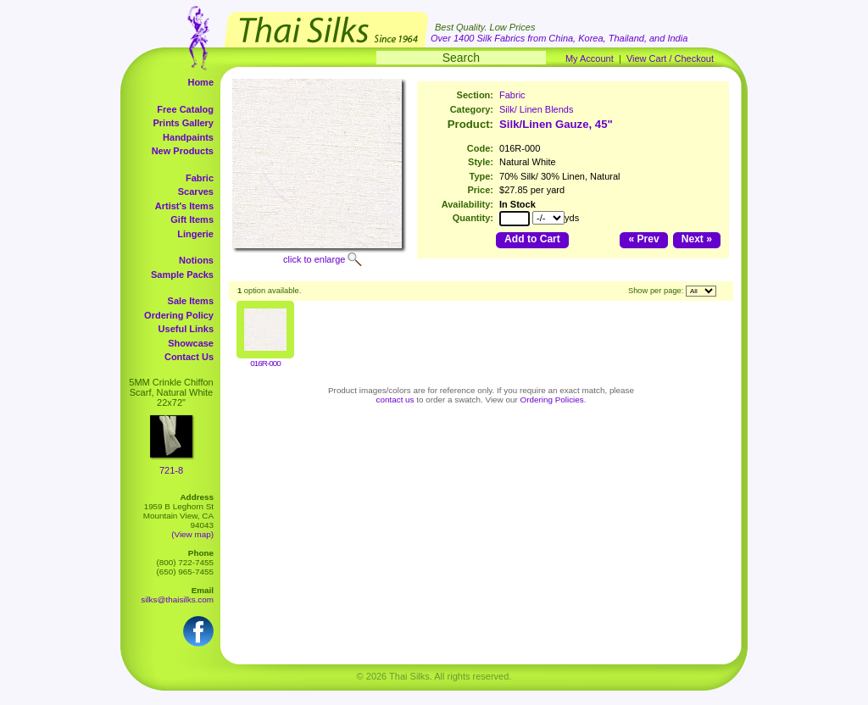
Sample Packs (182, 274)
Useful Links (186, 329)
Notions (196, 260)
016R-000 (265, 363)
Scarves (196, 191)
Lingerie (195, 234)
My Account (589, 58)
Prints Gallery (183, 123)
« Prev (643, 239)
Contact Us (189, 357)
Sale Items (191, 301)
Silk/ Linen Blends (536, 109)
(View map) (192, 534)
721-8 (171, 470)
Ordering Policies (552, 399)
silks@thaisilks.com (177, 599)
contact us (395, 399)
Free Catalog (185, 109)
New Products (183, 151)
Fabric (200, 178)
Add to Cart (532, 239)
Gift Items (192, 219)
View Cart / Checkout (670, 58)
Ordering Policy (179, 315)
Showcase (191, 343)
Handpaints (188, 137)
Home (200, 82)
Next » (697, 239)
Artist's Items (184, 206)
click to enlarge (314, 259)
